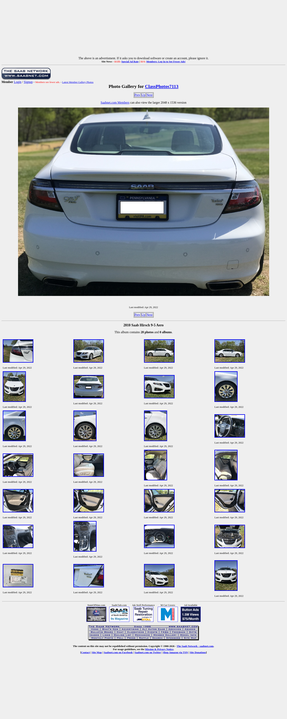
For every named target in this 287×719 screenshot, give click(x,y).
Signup (28, 82)
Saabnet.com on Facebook (118, 652)
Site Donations (198, 652)
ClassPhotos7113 (162, 86)
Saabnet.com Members (115, 102)
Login (17, 82)
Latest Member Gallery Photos (77, 82)
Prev (137, 95)
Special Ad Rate (129, 61)
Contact (85, 652)
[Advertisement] (143, 29)
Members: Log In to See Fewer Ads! (166, 61)
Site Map (97, 652)
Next (149, 95)
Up (143, 95)
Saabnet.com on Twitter (148, 652)
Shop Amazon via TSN (175, 652)
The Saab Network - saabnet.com (195, 646)
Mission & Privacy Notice (159, 649)
